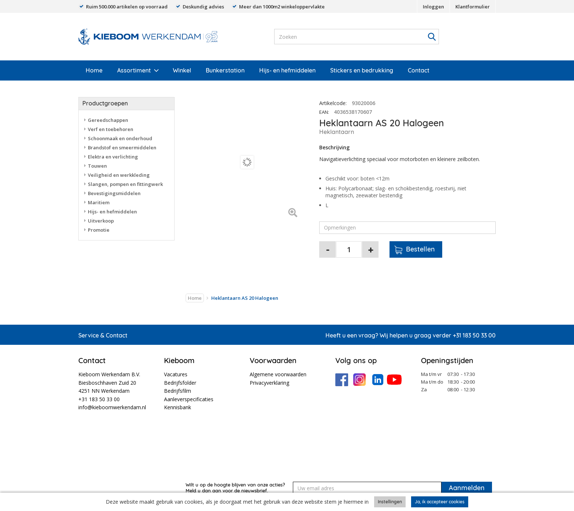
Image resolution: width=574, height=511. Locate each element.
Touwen (97, 166)
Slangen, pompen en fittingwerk (125, 184)
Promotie (98, 230)
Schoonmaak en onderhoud (120, 138)
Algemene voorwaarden (278, 374)
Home (94, 70)
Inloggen (433, 6)
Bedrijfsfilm (177, 390)
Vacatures (175, 374)
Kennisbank (177, 407)
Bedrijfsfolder (180, 382)
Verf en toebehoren (110, 129)
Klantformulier (472, 6)
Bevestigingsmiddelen (114, 193)
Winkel (182, 70)
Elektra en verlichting (113, 156)
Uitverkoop (101, 220)
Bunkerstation (225, 70)
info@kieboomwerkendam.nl (112, 407)
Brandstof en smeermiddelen (122, 147)
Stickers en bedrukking (361, 70)
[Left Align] (292, 213)
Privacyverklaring (269, 382)
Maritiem (98, 202)
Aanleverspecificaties (188, 399)
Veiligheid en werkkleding (119, 175)
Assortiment (134, 70)
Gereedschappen (108, 120)
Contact (418, 70)
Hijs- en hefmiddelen (287, 70)
